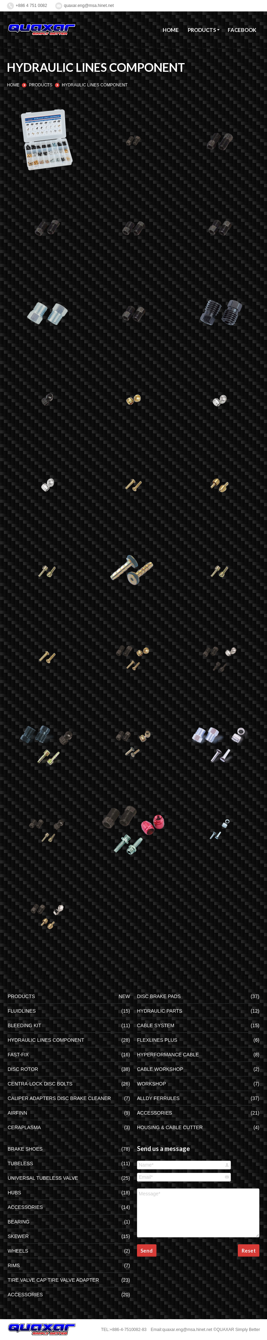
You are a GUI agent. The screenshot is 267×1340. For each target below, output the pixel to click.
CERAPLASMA (24, 1127)
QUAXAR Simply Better (238, 1329)
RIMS (14, 1265)
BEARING (19, 1222)
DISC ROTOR (23, 1069)
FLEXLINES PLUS (157, 1040)
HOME (13, 85)
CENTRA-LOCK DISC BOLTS (40, 1083)
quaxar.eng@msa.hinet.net (89, 5)
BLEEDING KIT (24, 1025)
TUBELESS (20, 1163)
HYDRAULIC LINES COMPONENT (46, 1040)
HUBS (14, 1192)
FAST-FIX (18, 1054)
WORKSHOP (151, 1083)
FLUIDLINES (22, 1011)
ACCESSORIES (154, 1113)
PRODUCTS (40, 85)
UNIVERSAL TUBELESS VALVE (43, 1178)
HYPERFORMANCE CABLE (168, 1054)
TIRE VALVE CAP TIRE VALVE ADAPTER (53, 1280)
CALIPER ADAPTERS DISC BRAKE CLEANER (59, 1098)
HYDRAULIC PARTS (159, 1011)
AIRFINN (17, 1113)
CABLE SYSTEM (155, 1025)
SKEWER (18, 1236)
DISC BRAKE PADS (159, 996)
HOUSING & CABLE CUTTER (170, 1127)
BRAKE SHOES (25, 1149)
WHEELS (18, 1251)
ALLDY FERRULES (158, 1098)
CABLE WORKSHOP (160, 1069)
